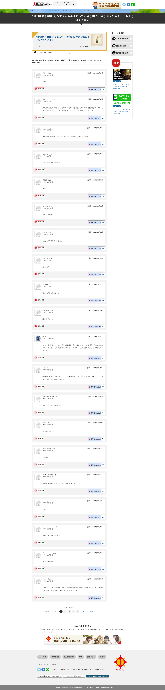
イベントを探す (75, 669)
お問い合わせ (91, 657)
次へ (85, 611)
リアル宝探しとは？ (63, 669)
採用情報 (102, 657)
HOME (54, 669)
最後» (92, 611)
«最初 (47, 611)
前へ (53, 611)
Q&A (80, 657)
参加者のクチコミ (100, 669)
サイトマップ (42, 657)
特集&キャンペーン (87, 669)
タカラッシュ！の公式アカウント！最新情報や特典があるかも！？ (121, 111)
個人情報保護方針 (69, 657)
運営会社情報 (55, 657)
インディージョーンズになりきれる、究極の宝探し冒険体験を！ (121, 86)
